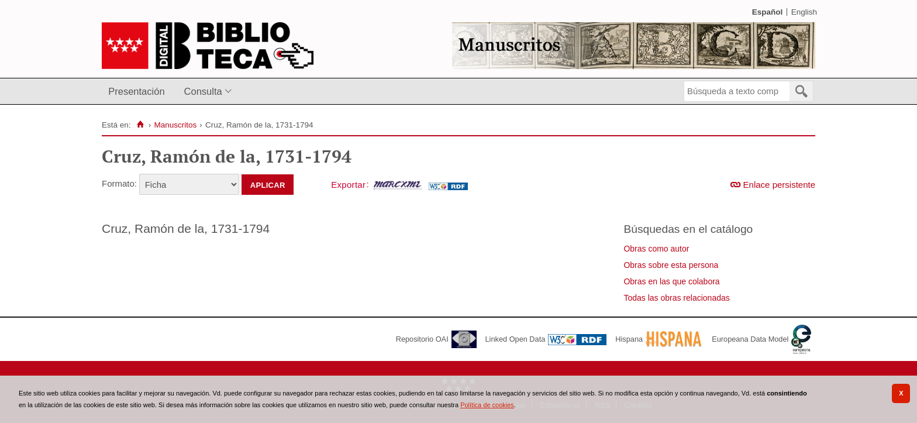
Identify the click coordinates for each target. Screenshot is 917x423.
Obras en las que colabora (671, 281)
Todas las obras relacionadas (676, 297)
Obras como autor (656, 248)
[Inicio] (140, 125)
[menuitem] (139, 91)
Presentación (136, 91)
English (804, 12)
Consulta (203, 91)
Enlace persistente (779, 185)
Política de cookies (487, 404)
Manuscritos (175, 125)
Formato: (119, 183)
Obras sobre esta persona (670, 265)
